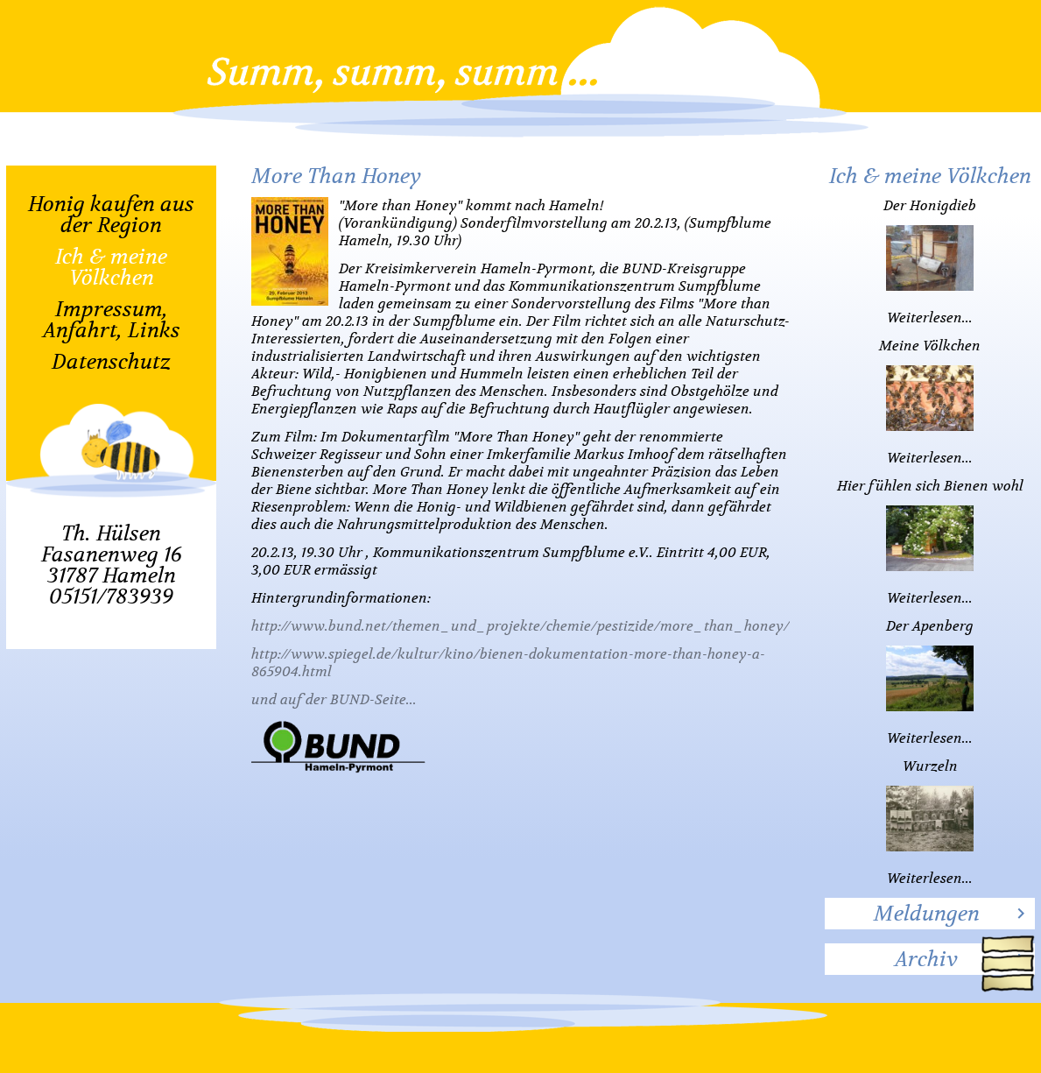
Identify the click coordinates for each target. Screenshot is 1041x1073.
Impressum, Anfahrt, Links (111, 320)
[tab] (930, 913)
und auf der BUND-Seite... (334, 700)
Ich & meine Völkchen (111, 267)
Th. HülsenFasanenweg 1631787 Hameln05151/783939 (111, 565)
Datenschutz (111, 361)
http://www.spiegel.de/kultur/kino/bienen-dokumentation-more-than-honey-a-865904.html (508, 663)
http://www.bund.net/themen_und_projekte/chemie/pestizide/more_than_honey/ (520, 626)
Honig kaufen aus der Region (111, 215)
